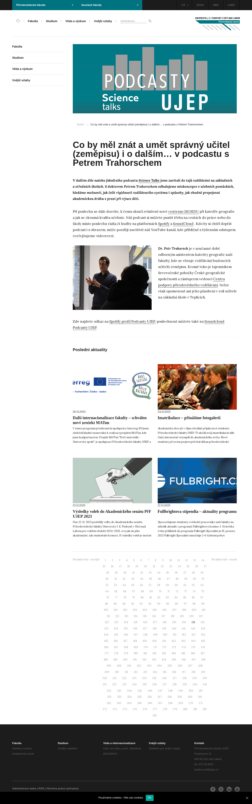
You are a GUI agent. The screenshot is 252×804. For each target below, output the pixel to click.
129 (174, 622)
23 (170, 566)
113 (126, 616)
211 (126, 672)
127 (155, 622)
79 (133, 597)
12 (186, 560)
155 (106, 641)
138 (154, 628)
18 (128, 566)
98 (194, 603)
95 (167, 603)
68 (142, 591)
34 (158, 572)
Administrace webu (24, 788)
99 (202, 603)
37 (184, 572)
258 (169, 697)
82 (159, 597)
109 (194, 610)
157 (125, 641)
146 (126, 634)
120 (191, 616)
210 (117, 672)
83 (167, 597)
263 (119, 703)
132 (203, 622)
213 (145, 672)
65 (115, 591)
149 (155, 634)
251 (201, 690)
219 (203, 672)
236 (154, 684)
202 (139, 665)
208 (200, 665)
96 (176, 603)
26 (196, 566)
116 (154, 616)
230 (204, 678)
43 (132, 578)
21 (154, 566)
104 (145, 610)
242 (109, 690)
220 (104, 678)
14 (203, 560)
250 (191, 690)
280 (185, 709)
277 (155, 709)
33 (150, 572)
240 (194, 684)
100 (106, 610)
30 (124, 572)
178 (116, 653)
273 (115, 709)
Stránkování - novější (86, 559)
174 (184, 647)
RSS (41, 788)
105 (155, 610)
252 (109, 697)
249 (180, 690)
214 (155, 672)
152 (184, 634)
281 (195, 709)
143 (203, 628)
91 (132, 603)
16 (112, 566)
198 (203, 659)
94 (158, 603)
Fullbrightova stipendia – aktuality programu (197, 511)
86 (193, 597)
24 (179, 566)
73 (185, 591)
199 (109, 665)
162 (174, 641)
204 (159, 665)
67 (133, 591)
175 (193, 647)
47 (168, 578)
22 (162, 566)
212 (136, 672)
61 (185, 585)
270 (191, 703)
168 (126, 647)
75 (202, 591)
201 (129, 665)
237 (164, 684)
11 (179, 560)
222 (124, 678)
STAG (200, 5)
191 (135, 659)
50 (194, 578)
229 (194, 678)
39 (201, 572)
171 (155, 647)
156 (116, 641)
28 (107, 572)
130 (184, 622)
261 (200, 697)
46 (159, 578)
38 (193, 572)
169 (136, 647)
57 (150, 585)
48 (176, 578)
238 (174, 684)
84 (176, 597)
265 (139, 703)
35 (167, 572)
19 (137, 566)
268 (170, 703)
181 (145, 653)
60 (176, 585)
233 (124, 684)
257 (160, 697)
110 (203, 610)
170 (146, 647)
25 (188, 566)
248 (170, 690)
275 (135, 709)
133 (106, 628)
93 (149, 603)
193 (154, 659)
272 (105, 709)
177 (107, 653)
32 (141, 572)
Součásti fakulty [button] (109, 5)
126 (145, 622)
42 (124, 578)
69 (151, 591)
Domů (80, 124)
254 (129, 697)
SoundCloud (183, 223)
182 (154, 653)
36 (176, 572)
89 (115, 603)
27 (205, 566)
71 (168, 591)
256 (149, 697)
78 (124, 597)
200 (119, 665)
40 (107, 578)
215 (164, 672)
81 (150, 597)
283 (155, 715)
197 (194, 659)
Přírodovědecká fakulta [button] (44, 5)
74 (194, 591)
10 (170, 560)
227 (174, 678)
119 (182, 616)
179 (126, 653)
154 (203, 634)
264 (129, 703)
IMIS (216, 5)
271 (201, 703)
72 (176, 591)
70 (160, 591)
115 (145, 616)
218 (193, 672)
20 (145, 566)
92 (141, 603)
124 (126, 622)
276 (145, 709)
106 (164, 610)
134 (116, 628)
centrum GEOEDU (183, 211)
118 (172, 616)
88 (106, 603)
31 (133, 572)
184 (174, 653)
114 (136, 616)
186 (193, 653)
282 (205, 709)
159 (145, 641)
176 (203, 647)
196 (184, 659)
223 (134, 678)
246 (150, 690)
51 (203, 578)
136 (135, 628)
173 (174, 647)
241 (205, 684)
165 (203, 641)
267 (160, 703)
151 (174, 634)
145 (116, 634)
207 (190, 665)
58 (158, 585)
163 (183, 641)
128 (164, 622)
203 (149, 665)
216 (174, 672)
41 (115, 578)
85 (184, 597)
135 (126, 628)
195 (174, 659)
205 (169, 665)
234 (134, 684)
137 (145, 628)
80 (142, 597)
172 (164, 647)
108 (184, 610)
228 (184, 678)
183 (164, 653)
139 (164, 628)
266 (150, 703)
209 (106, 672)
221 (114, 678)
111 (108, 616)
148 (145, 634)
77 (116, 597)
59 (167, 585)
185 (183, 653)
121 (201, 616)
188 (106, 659)
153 (194, 634)
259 (179, 697)
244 (129, 690)
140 (174, 628)
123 (116, 622)
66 (124, 591)
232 (114, 684)
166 (106, 647)
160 (154, 641)
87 (202, 597)
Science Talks (149, 180)
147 (136, 634)
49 (185, 578)
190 (125, 659)
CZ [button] (184, 5)
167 (116, 647)
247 (160, 690)
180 (136, 653)
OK (150, 797)
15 (104, 566)
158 (135, 641)
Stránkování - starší (224, 559)
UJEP (231, 5)
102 (125, 610)
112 (117, 616)
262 (109, 703)
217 (184, 672)
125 (136, 622)
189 (115, 659)
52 (107, 585)
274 (125, 709)
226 (164, 678)
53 (115, 585)
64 (107, 591)
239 (184, 684)
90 (124, 603)
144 (106, 634)
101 (115, 610)
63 (202, 585)
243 (119, 690)
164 (193, 641)
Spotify (163, 223)
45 (150, 578)
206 (180, 665)
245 (139, 690)
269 (180, 703)
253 (119, 697)
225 (154, 678)
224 (144, 678)
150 (165, 634)
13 (194, 560)
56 (141, 585)
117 (163, 616)
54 (124, 585)
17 (120, 566)
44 (141, 578)
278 (165, 709)
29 (116, 572)
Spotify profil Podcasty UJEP (132, 321)
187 (203, 653)
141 (184, 628)
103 (135, 610)
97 (185, 603)
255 (139, 697)
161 (164, 641)
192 (144, 659)
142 (193, 628)
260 (190, 697)
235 (144, 684)
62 (193, 585)
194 (164, 659)
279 (175, 709)
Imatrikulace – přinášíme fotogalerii (189, 418)
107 (174, 610)
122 (107, 622)
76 (107, 597)
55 (132, 585)
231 (104, 684)
